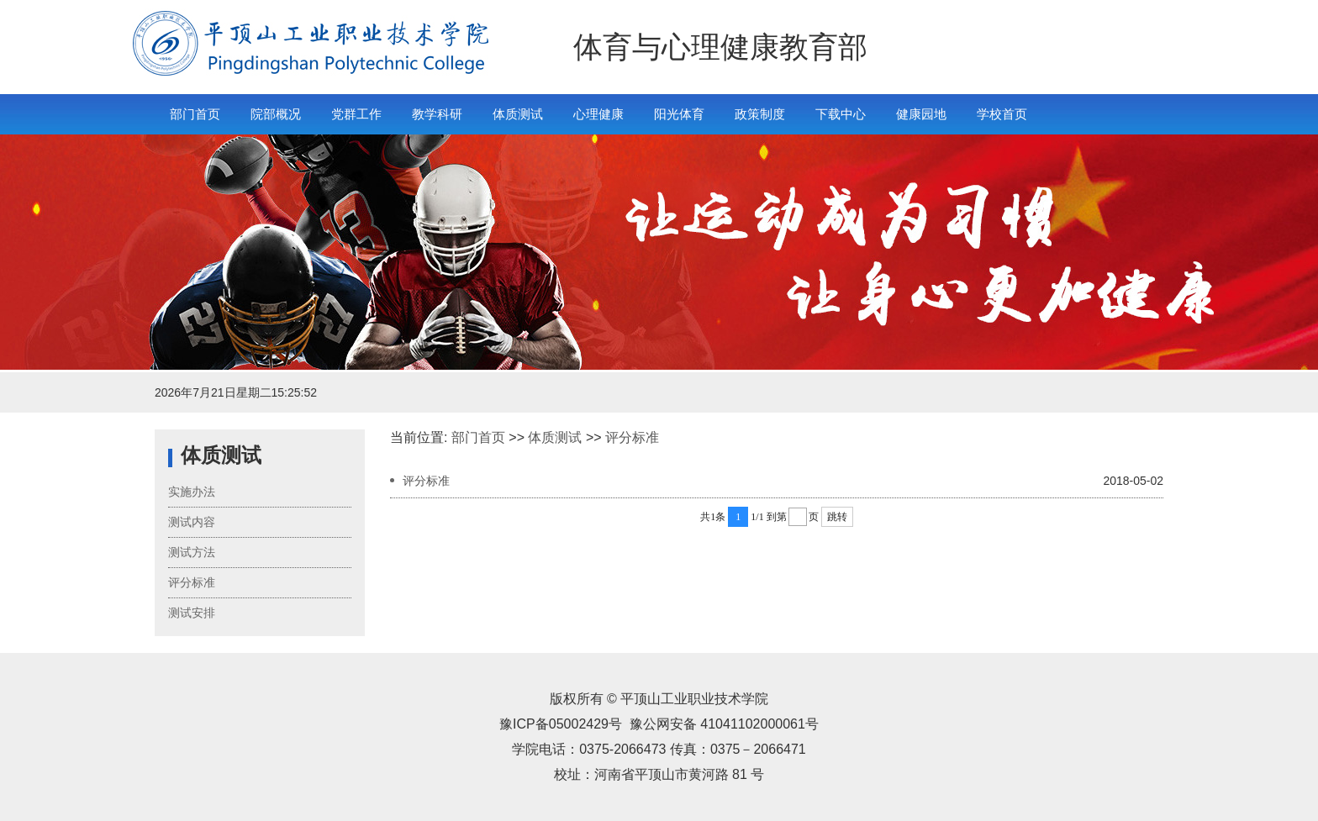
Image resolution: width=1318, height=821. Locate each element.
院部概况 (275, 114)
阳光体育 (679, 114)
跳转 (837, 517)
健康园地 (921, 114)
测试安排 (191, 612)
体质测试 (518, 114)
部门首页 (195, 114)
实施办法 (191, 491)
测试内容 (191, 522)
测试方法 (191, 552)
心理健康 (598, 114)
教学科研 (437, 114)
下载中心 (840, 114)
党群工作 (356, 114)
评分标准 (191, 582)
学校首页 (1002, 114)
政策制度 (760, 114)
